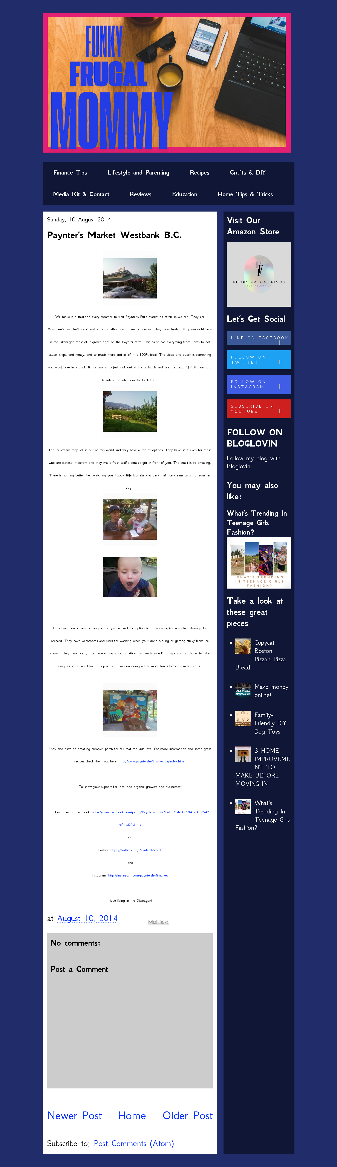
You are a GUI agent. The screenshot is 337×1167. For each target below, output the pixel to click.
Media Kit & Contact (81, 194)
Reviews (141, 194)
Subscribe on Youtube (260, 409)
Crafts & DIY (248, 172)
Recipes (199, 172)
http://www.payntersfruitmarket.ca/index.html (151, 761)
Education (184, 194)
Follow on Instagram (260, 384)
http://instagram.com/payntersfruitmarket (138, 875)
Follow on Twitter (260, 360)
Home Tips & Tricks (245, 194)
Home (132, 1115)
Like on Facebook (260, 340)
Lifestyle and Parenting (138, 172)
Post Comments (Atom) (134, 1143)
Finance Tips (70, 172)
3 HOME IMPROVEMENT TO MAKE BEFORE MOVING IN (262, 767)
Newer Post (74, 1115)
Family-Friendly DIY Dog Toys (270, 723)
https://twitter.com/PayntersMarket (135, 850)
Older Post (187, 1115)
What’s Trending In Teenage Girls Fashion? (257, 523)
